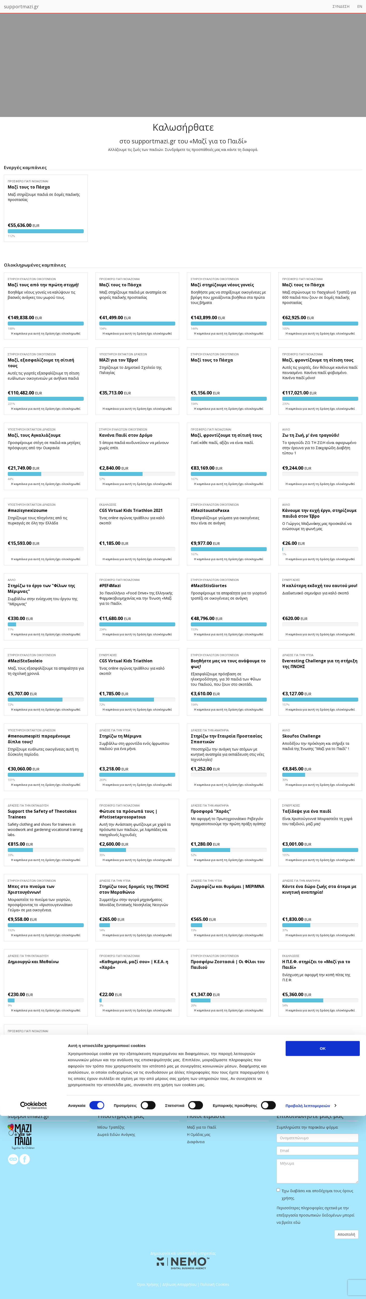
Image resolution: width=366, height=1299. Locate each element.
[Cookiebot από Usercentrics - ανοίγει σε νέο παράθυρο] (33, 1289)
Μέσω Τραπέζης (110, 1127)
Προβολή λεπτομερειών (308, 1289)
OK (323, 1231)
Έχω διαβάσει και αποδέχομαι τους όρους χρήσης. (315, 1194)
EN (359, 6)
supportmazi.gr (21, 6)
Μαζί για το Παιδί (201, 1127)
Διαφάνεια (196, 1141)
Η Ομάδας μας (198, 1134)
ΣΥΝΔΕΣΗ (341, 6)
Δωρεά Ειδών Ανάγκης (116, 1134)
